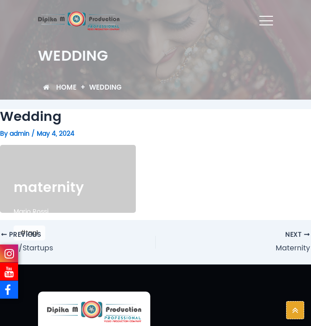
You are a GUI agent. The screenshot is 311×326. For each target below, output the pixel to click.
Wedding (105, 87)
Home (60, 87)
